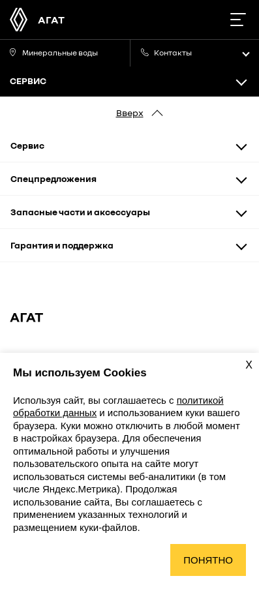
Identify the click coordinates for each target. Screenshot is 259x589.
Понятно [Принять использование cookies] (208, 560)
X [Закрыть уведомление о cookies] (248, 364)
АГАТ (51, 19)
